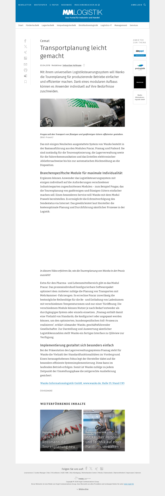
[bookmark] (84, 65)
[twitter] (25, 46)
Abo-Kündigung (75, 473)
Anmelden (136, 5)
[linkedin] (25, 58)
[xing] (25, 52)
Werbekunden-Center (89, 473)
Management (120, 25)
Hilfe (67, 473)
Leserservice (28, 473)
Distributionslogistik (88, 25)
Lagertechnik (48, 25)
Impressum (130, 473)
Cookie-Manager (40, 473)
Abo (48, 473)
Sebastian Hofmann (72, 65)
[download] (25, 76)
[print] (25, 70)
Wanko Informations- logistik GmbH (140, 97)
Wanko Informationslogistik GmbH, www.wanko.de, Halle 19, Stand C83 (82, 383)
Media (100, 473)
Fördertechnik (32, 25)
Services (134, 25)
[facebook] (25, 40)
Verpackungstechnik (66, 25)
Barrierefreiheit (119, 473)
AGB (62, 473)
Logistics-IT (106, 25)
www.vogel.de (129, 484)
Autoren (138, 473)
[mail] (25, 64)
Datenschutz (108, 473)
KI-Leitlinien (55, 473)
